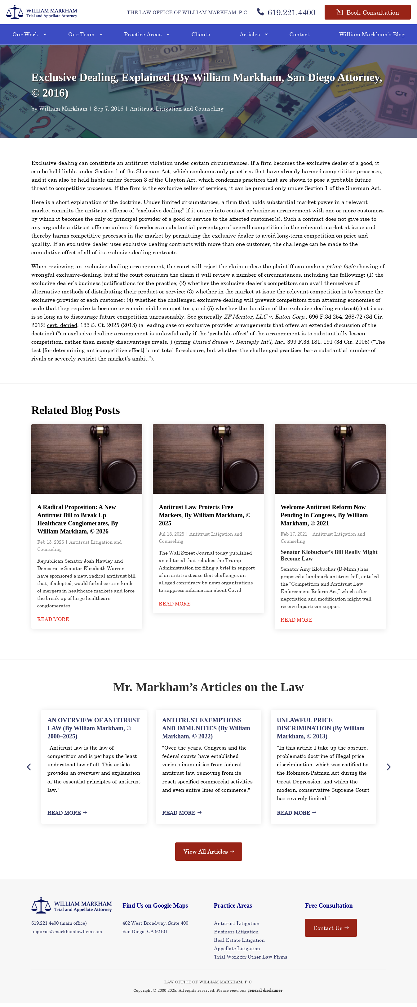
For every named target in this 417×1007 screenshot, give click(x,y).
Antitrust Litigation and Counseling (177, 112)
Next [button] (388, 770)
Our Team (81, 38)
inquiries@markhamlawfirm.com (66, 935)
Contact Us (327, 931)
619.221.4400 (285, 14)
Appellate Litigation (237, 952)
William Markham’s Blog (372, 38)
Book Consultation (372, 14)
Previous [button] (29, 770)
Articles (250, 38)
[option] (94, 771)
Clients (200, 38)
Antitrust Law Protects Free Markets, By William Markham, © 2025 (204, 519)
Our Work (25, 38)
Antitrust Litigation (237, 927)
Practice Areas (143, 38)
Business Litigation (236, 935)
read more (53, 623)
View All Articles (206, 855)
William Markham (63, 112)
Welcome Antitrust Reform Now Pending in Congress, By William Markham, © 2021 (324, 519)
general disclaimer (264, 994)
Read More (64, 817)
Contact (299, 38)
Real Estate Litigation (239, 944)
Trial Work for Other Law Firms (250, 961)
